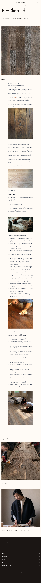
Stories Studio (22, 575)
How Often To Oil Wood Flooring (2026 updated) (17, 5)
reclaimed (23, 103)
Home (2, 5)
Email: (7, 542)
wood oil (16, 97)
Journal (6, 5)
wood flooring (15, 83)
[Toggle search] (39, 2)
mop (26, 199)
